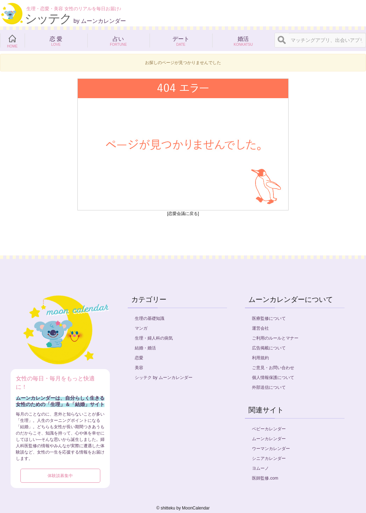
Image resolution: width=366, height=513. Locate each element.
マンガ (141, 328)
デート (181, 40)
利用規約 (260, 357)
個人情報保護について (273, 377)
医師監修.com (265, 478)
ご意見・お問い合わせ (273, 367)
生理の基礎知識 (149, 318)
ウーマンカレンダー (271, 448)
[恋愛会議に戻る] (183, 213)
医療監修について (269, 318)
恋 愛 (56, 40)
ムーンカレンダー (269, 438)
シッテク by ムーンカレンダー (163, 377)
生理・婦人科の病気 (154, 338)
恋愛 (139, 357)
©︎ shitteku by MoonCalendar (183, 508)
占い (118, 40)
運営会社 (260, 328)
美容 (139, 367)
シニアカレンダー (269, 458)
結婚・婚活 (145, 348)
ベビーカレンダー (269, 428)
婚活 (243, 40)
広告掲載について (269, 348)
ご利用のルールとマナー (275, 338)
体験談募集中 (60, 475)
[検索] (282, 40)
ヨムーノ (260, 468)
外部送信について (269, 387)
